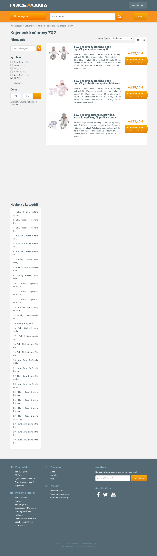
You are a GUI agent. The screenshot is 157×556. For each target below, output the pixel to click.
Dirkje (19, 68)
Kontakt (53, 475)
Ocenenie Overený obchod (26, 518)
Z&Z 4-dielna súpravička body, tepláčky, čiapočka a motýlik (92, 48)
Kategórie (21, 16)
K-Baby (20, 72)
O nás (52, 472)
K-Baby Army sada (25, 323)
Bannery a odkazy (23, 511)
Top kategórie (21, 472)
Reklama (19, 515)
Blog (140, 16)
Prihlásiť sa (137, 5)
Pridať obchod (21, 497)
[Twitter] (105, 495)
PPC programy (21, 504)
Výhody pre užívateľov (25, 479)
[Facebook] (98, 495)
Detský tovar (30, 26)
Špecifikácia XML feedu (25, 508)
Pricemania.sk (16, 26)
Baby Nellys (21, 75)
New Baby (21, 62)
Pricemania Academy (59, 494)
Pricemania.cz (56, 490)
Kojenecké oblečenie (46, 26)
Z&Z (17, 78)
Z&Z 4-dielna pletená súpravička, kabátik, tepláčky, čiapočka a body (95, 116)
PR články (19, 475)
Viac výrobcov (19, 83)
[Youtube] (113, 495)
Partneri (18, 501)
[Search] (119, 16)
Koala (19, 65)
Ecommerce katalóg (59, 497)
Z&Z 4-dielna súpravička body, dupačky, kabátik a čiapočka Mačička (97, 82)
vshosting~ (91, 547)
